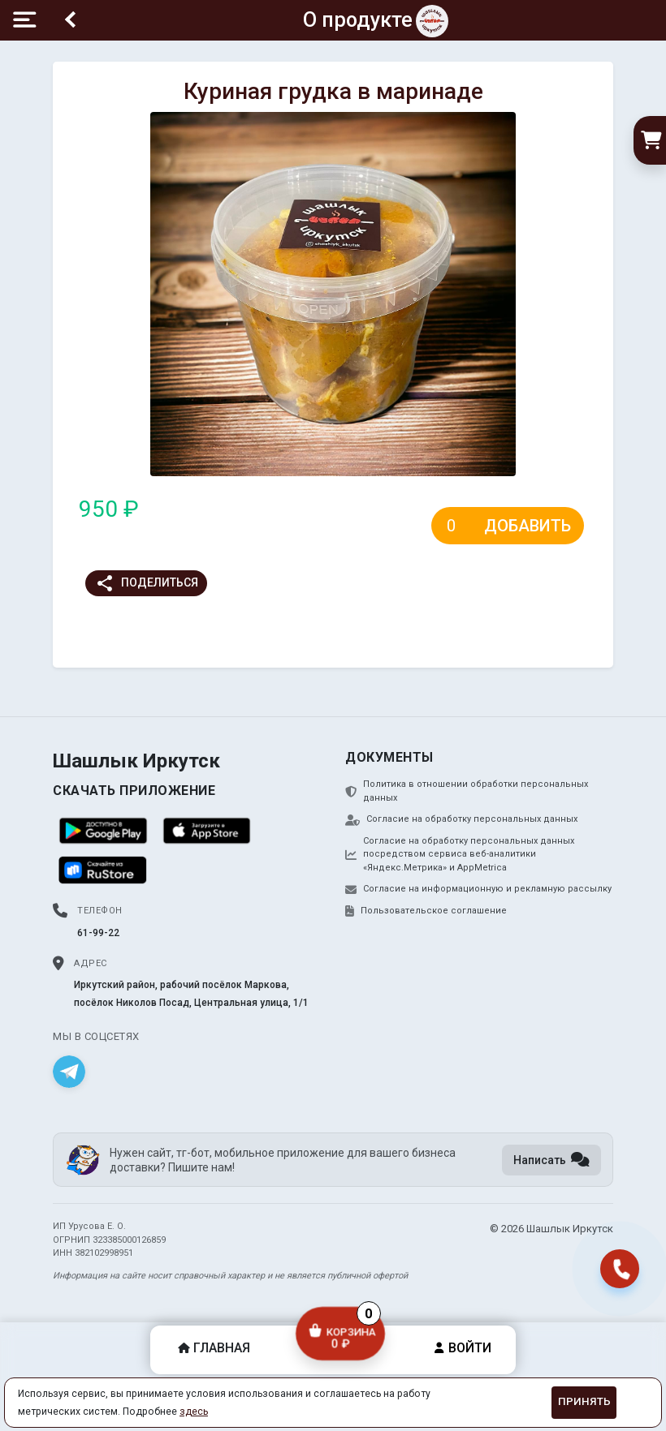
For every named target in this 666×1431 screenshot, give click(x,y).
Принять (584, 1401)
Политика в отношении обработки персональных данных (466, 791)
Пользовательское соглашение (426, 911)
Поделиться (146, 583)
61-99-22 (98, 933)
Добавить (527, 525)
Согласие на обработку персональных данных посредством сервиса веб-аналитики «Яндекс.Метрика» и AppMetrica (459, 854)
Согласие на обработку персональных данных (461, 819)
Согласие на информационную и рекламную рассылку (478, 889)
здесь (193, 1411)
